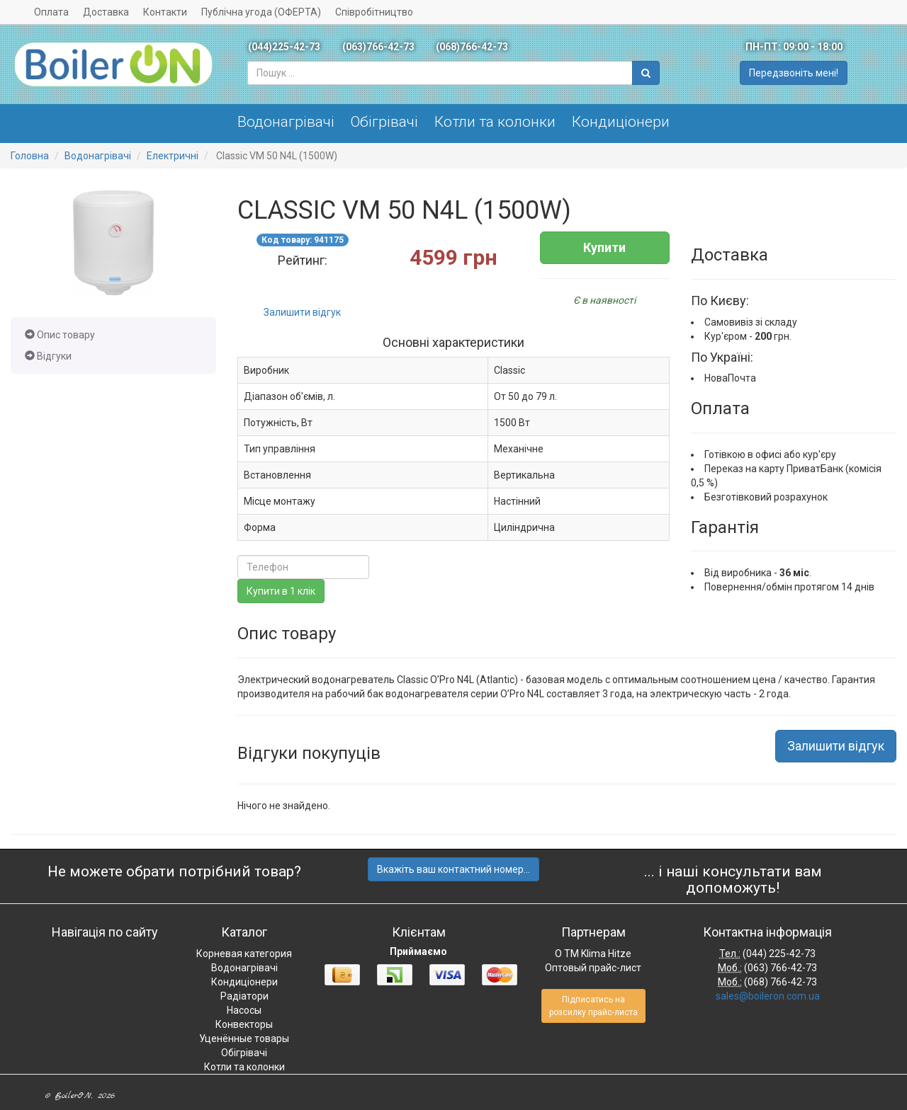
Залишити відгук (302, 312)
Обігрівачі (384, 121)
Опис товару (60, 335)
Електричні (172, 155)
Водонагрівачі (285, 121)
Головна (30, 155)
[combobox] (440, 73)
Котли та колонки (495, 121)
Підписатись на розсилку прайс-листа (593, 1006)
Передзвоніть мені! (793, 73)
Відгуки (48, 356)
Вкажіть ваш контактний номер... (453, 869)
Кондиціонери (621, 121)
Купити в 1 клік (281, 591)
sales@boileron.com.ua (768, 996)
